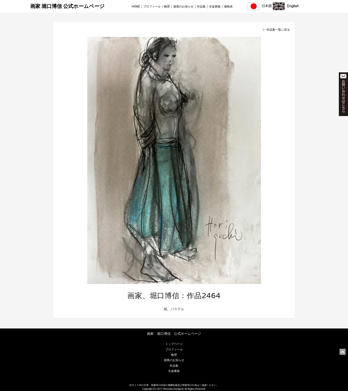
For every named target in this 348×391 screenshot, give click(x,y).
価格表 (228, 6)
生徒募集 (215, 6)
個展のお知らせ (183, 6)
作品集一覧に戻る (278, 29)
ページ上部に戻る (343, 352)
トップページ (174, 344)
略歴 (167, 6)
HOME (136, 6)
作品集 (201, 6)
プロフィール (152, 6)
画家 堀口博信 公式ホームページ (67, 6)
